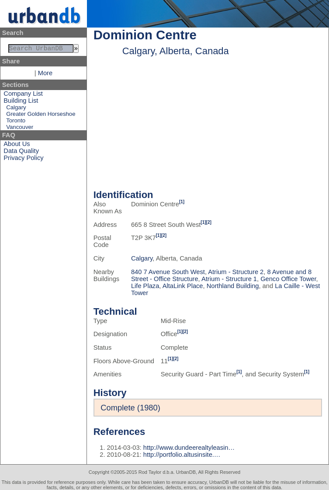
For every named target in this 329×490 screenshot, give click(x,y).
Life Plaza (145, 285)
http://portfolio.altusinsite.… (182, 454)
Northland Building (233, 285)
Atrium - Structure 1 (229, 278)
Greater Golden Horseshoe (40, 115)
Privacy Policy (23, 159)
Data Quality (21, 152)
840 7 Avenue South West (168, 271)
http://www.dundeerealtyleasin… (189, 447)
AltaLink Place (183, 285)
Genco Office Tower (288, 278)
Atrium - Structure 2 (235, 271)
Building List (20, 102)
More (45, 74)
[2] (208, 222)
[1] (181, 201)
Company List (23, 95)
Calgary (16, 109)
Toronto (15, 122)
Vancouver (19, 128)
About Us (16, 145)
